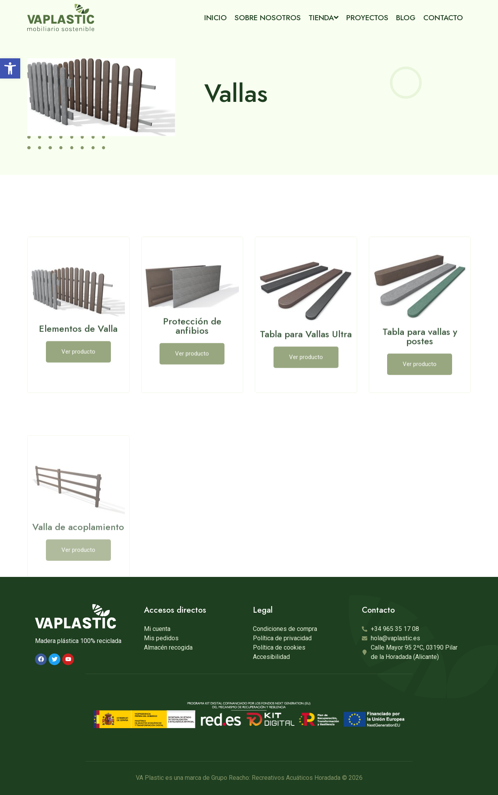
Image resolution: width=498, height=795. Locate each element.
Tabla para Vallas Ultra (306, 377)
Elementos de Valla (78, 372)
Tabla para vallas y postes (419, 379)
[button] (10, 68)
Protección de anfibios (192, 369)
